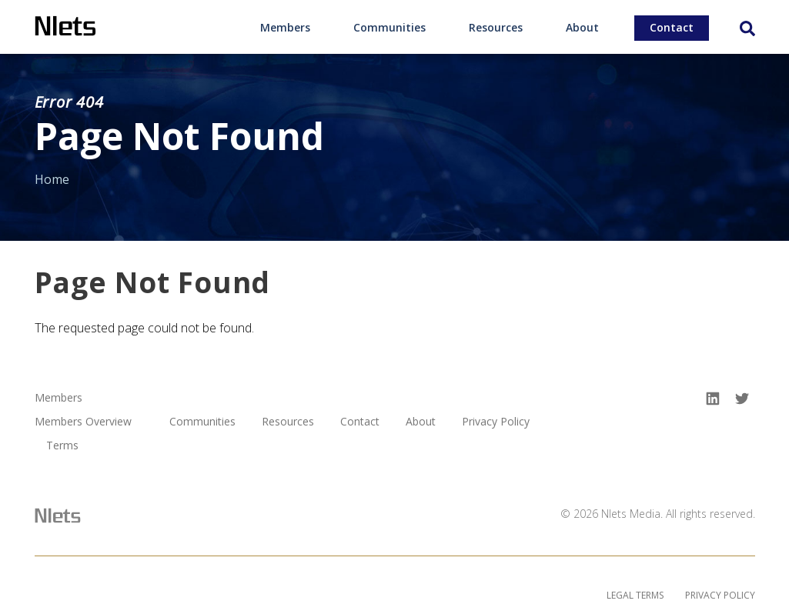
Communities (389, 27)
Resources (496, 27)
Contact (672, 27)
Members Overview (83, 422)
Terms (62, 445)
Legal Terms (635, 595)
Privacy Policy (496, 422)
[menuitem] (285, 27)
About (582, 27)
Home (52, 179)
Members (285, 27)
